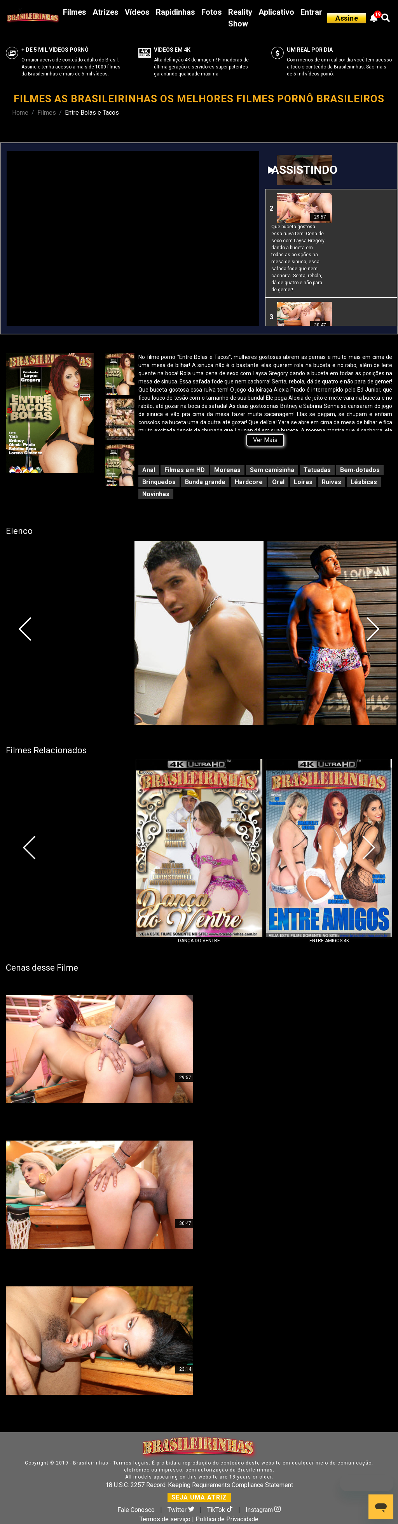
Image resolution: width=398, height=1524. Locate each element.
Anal (148, 470)
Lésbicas (364, 482)
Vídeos (137, 12)
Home (20, 112)
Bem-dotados (360, 470)
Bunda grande (205, 482)
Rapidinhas (175, 12)
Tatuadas (317, 470)
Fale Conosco (136, 1510)
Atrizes (106, 12)
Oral (278, 482)
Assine (346, 18)
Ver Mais (265, 440)
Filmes (74, 12)
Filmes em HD (184, 470)
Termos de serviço (165, 1519)
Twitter (182, 1510)
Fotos (211, 12)
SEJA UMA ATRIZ (199, 1497)
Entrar (311, 12)
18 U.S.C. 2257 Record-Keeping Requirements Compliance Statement (199, 1485)
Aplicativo (276, 12)
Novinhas (155, 494)
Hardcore (249, 482)
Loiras (303, 482)
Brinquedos (159, 482)
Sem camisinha (272, 470)
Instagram (263, 1510)
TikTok (220, 1510)
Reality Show (240, 17)
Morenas (227, 470)
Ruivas (331, 482)
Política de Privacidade (227, 1519)
